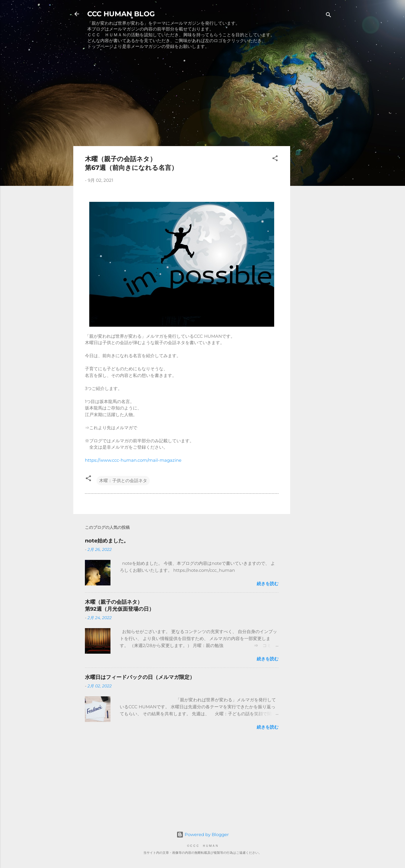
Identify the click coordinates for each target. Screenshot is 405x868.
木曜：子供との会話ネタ (123, 480)
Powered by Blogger (202, 834)
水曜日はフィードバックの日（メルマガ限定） (140, 677)
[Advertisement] (181, 100)
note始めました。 (107, 541)
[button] (275, 159)
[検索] (328, 16)
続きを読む (268, 583)
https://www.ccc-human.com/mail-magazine (133, 460)
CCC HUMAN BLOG (121, 14)
